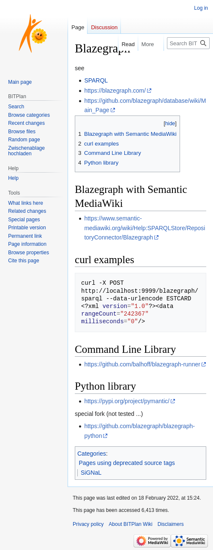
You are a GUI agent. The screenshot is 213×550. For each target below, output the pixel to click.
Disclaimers (171, 524)
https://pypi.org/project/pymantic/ (126, 401)
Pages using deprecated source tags (127, 462)
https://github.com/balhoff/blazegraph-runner (142, 364)
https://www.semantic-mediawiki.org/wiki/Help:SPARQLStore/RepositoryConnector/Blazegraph (144, 228)
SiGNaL (91, 472)
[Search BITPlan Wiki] (188, 43)
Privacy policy (88, 524)
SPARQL (96, 80)
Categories (91, 453)
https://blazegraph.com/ (115, 90)
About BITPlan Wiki (130, 524)
